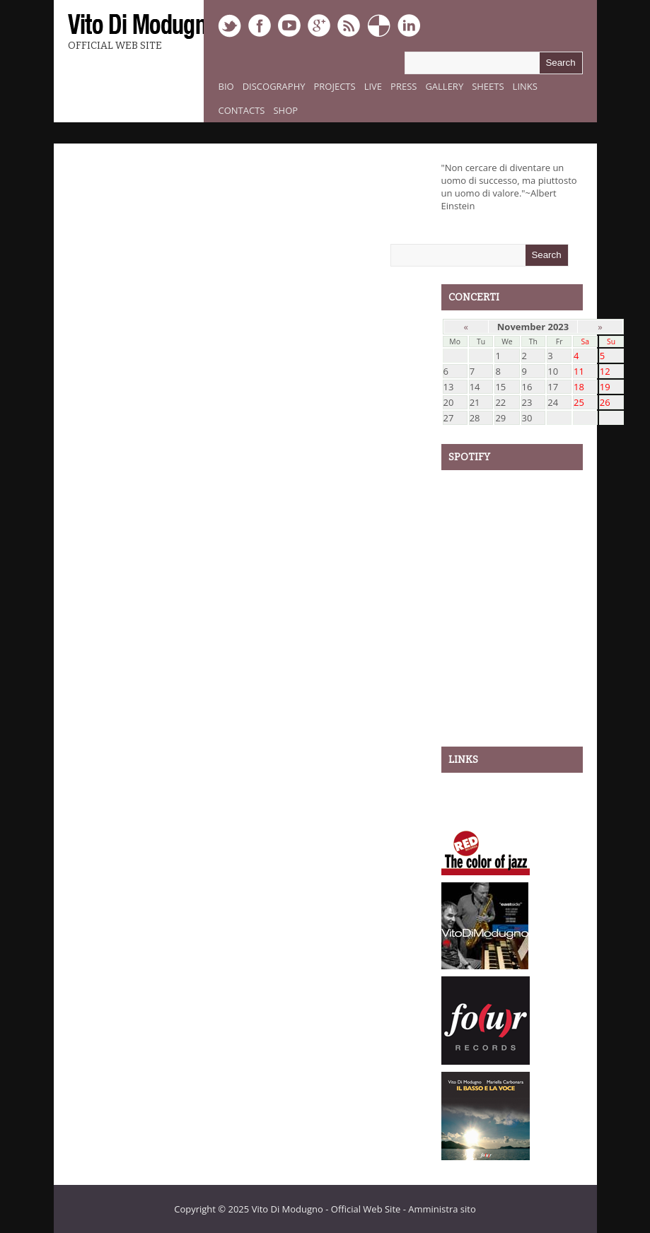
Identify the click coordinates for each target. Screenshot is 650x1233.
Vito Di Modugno (287, 1209)
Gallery (444, 86)
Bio (226, 86)
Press (403, 86)
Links (525, 86)
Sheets (488, 86)
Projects (335, 86)
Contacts (242, 110)
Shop (285, 110)
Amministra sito (442, 1209)
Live (373, 86)
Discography (274, 86)
